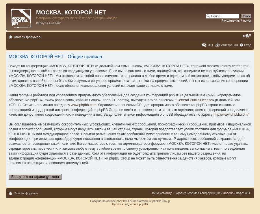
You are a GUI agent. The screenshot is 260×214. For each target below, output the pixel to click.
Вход (247, 45)
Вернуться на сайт (48, 23)
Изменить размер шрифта (247, 35)
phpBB (120, 201)
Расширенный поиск (236, 20)
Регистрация (228, 45)
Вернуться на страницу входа (35, 177)
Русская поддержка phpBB (130, 204)
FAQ (210, 45)
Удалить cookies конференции (197, 193)
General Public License (194, 100)
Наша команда (161, 193)
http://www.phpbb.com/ (230, 114)
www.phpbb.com (83, 105)
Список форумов (27, 37)
